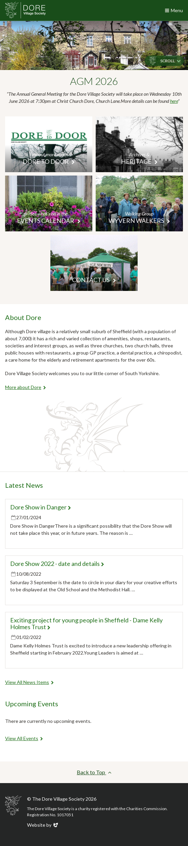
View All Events (21, 738)
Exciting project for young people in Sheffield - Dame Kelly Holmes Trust (86, 623)
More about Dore (23, 387)
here (174, 101)
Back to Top (94, 772)
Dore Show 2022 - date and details (55, 563)
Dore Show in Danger (38, 507)
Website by (43, 825)
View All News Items (27, 682)
